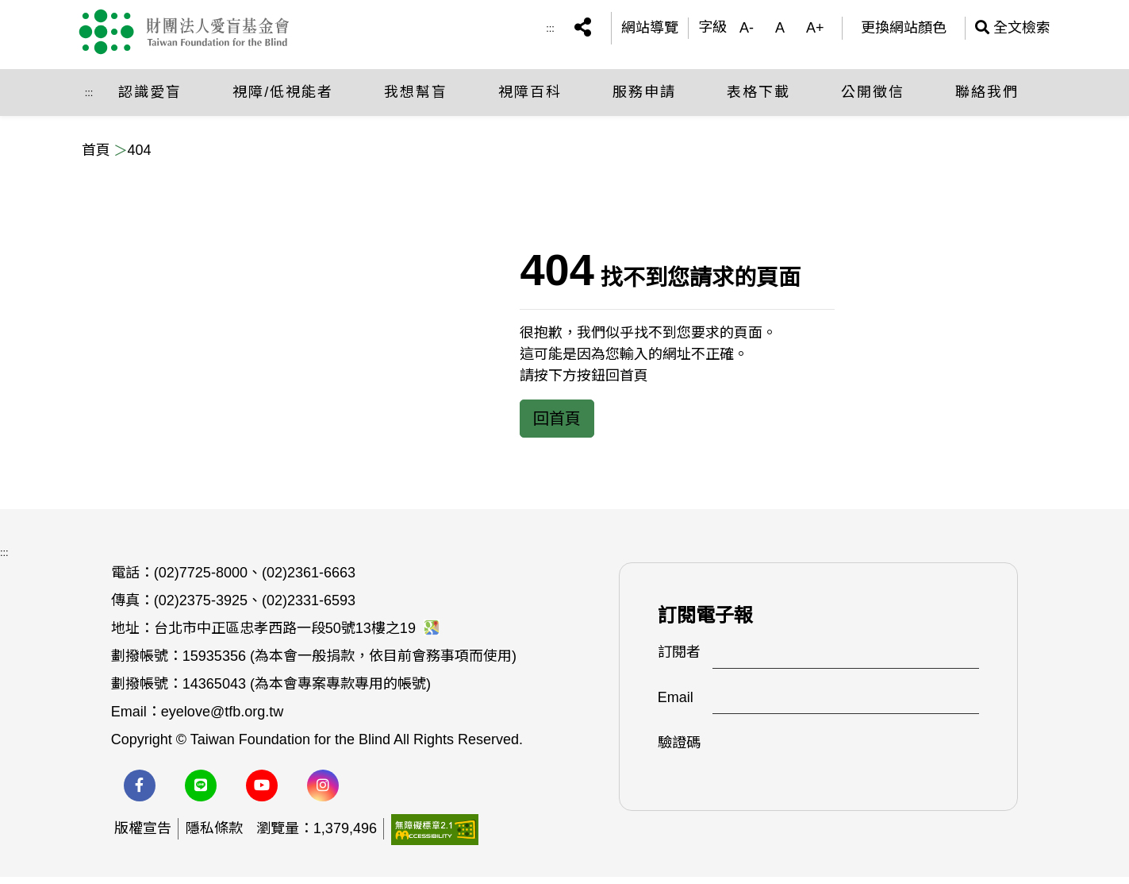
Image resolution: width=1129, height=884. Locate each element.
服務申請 (644, 99)
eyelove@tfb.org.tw (222, 719)
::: (550, 31)
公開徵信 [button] (872, 99)
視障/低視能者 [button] (282, 99)
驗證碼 (679, 750)
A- (746, 32)
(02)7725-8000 (201, 580)
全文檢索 (1012, 32)
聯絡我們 (987, 99)
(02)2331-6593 (308, 608)
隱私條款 (214, 835)
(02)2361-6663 (308, 580)
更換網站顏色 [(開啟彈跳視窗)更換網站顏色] (904, 32)
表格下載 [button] (758, 99)
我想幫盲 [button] (415, 99)
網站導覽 (649, 32)
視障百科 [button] (530, 99)
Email (675, 704)
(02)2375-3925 (201, 608)
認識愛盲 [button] (150, 99)
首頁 (96, 150)
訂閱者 (679, 659)
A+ (815, 32)
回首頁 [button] (557, 418)
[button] (582, 32)
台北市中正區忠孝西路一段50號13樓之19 (297, 635)
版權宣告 (142, 835)
